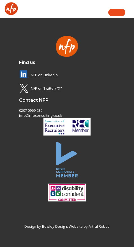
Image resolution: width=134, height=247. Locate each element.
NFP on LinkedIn (44, 74)
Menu (116, 12)
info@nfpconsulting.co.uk (40, 115)
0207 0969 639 (30, 110)
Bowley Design (54, 226)
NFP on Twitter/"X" (46, 88)
